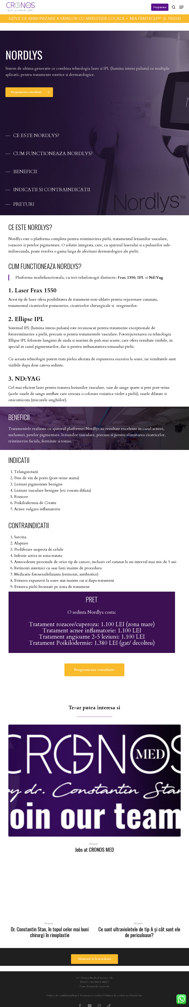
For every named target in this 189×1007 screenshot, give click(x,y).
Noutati (93, 844)
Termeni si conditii (91, 995)
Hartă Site (136, 995)
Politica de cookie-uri (116, 995)
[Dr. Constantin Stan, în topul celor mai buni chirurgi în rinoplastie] (49, 901)
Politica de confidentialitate (61, 995)
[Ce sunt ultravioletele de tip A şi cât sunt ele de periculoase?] (139, 901)
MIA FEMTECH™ (149, 18)
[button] (181, 7)
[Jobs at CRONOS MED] (94, 790)
